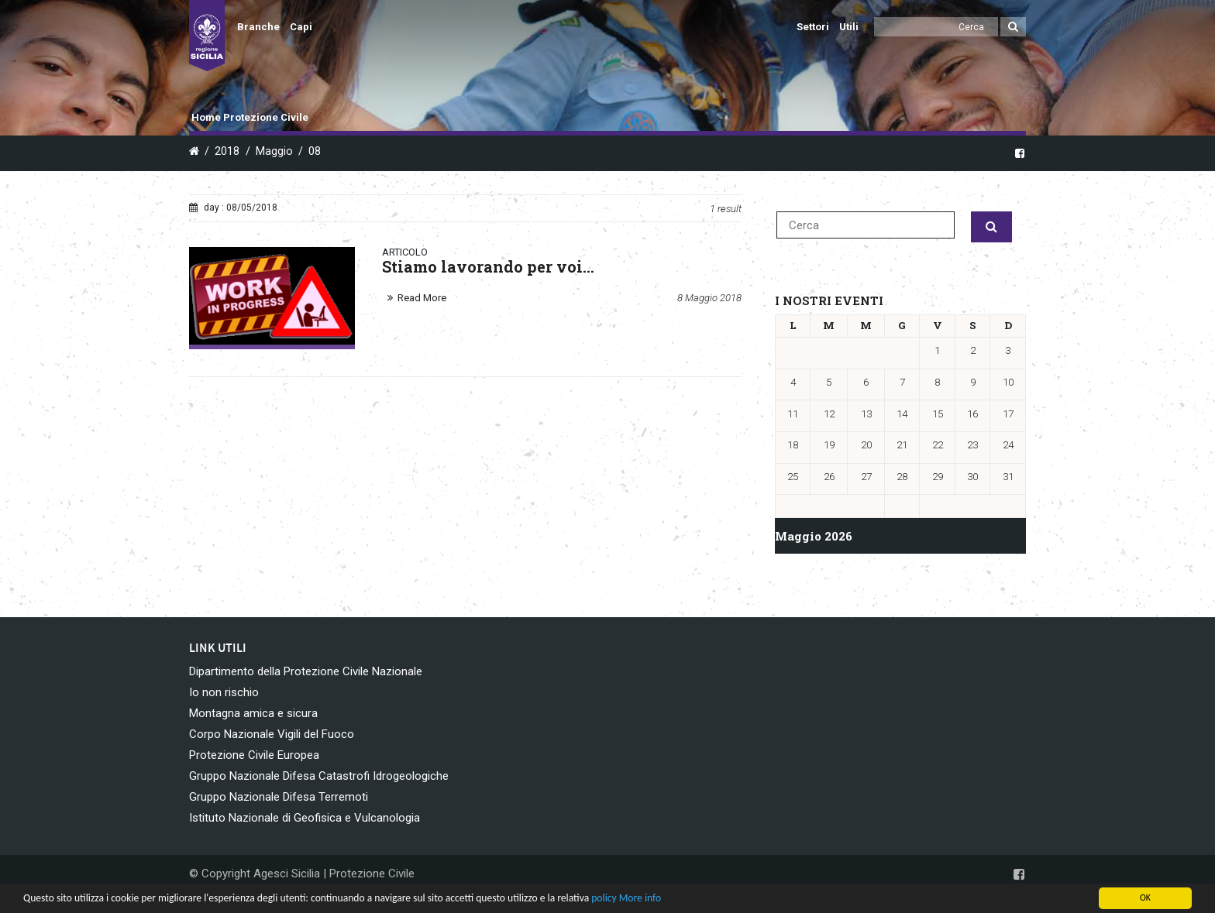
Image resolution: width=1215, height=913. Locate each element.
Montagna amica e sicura (253, 713)
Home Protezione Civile (249, 117)
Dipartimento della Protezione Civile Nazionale (305, 671)
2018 (227, 151)
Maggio (274, 151)
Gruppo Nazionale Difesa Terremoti (278, 797)
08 (314, 151)
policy (603, 897)
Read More (422, 298)
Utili (849, 27)
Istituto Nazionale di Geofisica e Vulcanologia (304, 818)
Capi (301, 27)
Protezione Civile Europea (254, 755)
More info (640, 897)
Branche (258, 27)
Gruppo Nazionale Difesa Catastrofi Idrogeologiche (319, 776)
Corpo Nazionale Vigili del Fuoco (271, 734)
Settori (813, 27)
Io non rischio (224, 692)
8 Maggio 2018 (709, 298)
